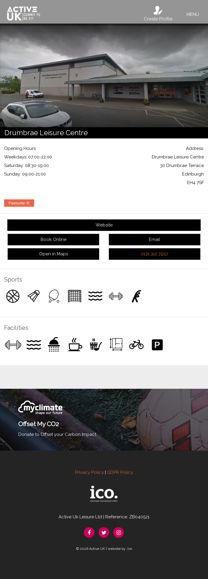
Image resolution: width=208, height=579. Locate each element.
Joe (129, 549)
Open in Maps (53, 254)
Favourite (19, 203)
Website (104, 225)
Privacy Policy (89, 472)
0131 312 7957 (154, 254)
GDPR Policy (120, 472)
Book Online (53, 239)
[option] (104, 75)
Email (154, 239)
